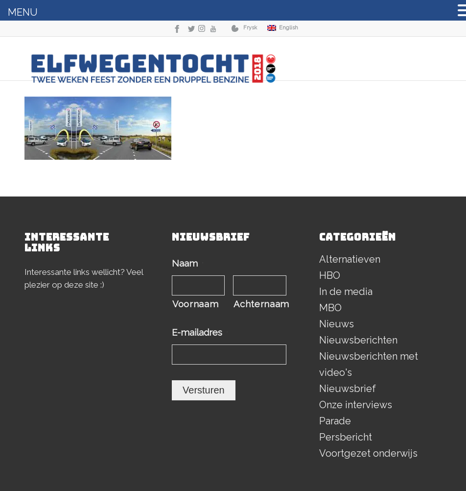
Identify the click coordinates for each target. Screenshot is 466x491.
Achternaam (259, 304)
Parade (335, 421)
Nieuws (336, 324)
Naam (188, 263)
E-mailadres (200, 332)
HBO (329, 275)
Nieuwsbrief (347, 388)
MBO (330, 308)
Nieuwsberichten (358, 340)
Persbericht (345, 437)
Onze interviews (355, 405)
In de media (346, 291)
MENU (23, 12)
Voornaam (195, 304)
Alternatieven (349, 259)
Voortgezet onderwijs (368, 453)
